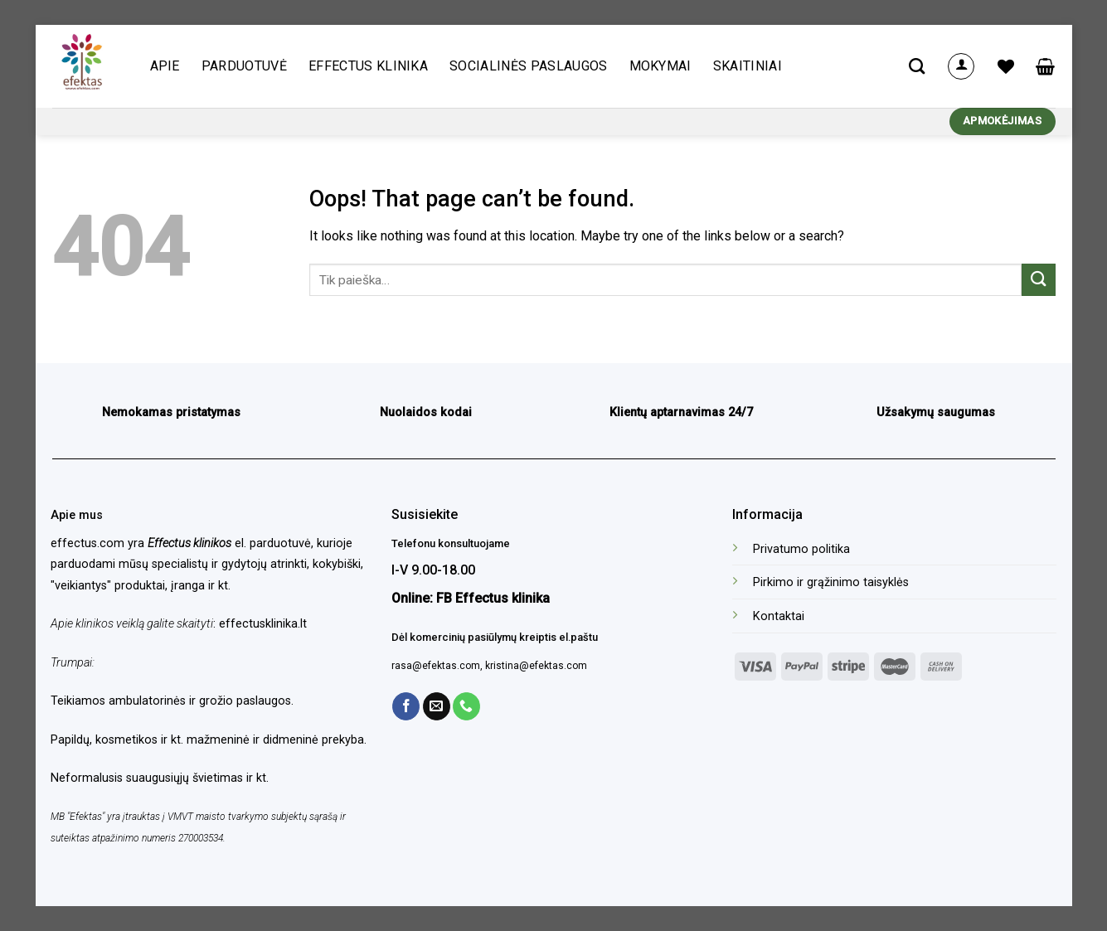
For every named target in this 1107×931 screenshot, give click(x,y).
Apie (165, 66)
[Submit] (1038, 280)
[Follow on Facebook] (406, 706)
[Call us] (466, 706)
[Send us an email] (436, 706)
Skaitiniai (747, 66)
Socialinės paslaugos (528, 66)
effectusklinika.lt (263, 624)
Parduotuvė (244, 66)
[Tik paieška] (917, 66)
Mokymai (660, 66)
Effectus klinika (368, 66)
